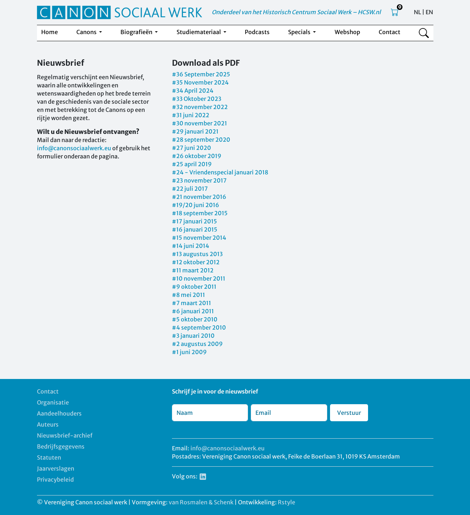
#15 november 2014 (199, 237)
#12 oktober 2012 (196, 262)
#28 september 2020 (201, 139)
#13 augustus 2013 (197, 254)
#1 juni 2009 (189, 352)
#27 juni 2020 (191, 147)
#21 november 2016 (199, 196)
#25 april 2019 (192, 164)
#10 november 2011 (198, 278)
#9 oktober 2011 (194, 286)
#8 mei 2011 (188, 294)
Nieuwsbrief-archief (64, 435)
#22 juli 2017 (190, 188)
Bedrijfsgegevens (61, 446)
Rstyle (286, 502)
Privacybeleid (55, 479)
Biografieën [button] (136, 32)
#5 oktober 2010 (194, 319)
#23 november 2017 (199, 180)
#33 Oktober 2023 (196, 98)
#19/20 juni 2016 (195, 204)
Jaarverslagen (55, 468)
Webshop (347, 32)
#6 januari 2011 (193, 311)
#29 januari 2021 (195, 131)
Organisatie (53, 402)
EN (429, 12)
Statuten (49, 457)
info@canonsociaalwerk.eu (74, 148)
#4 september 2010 (199, 327)
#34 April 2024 (193, 90)
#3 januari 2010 (193, 335)
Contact (389, 32)
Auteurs (48, 424)
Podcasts (257, 32)
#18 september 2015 (200, 213)
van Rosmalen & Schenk (201, 502)
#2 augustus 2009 (197, 343)
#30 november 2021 (199, 123)
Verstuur (349, 412)
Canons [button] (87, 32)
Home (49, 32)
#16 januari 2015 (194, 229)
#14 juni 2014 (190, 245)
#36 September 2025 (201, 74)
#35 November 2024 (200, 82)
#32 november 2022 (200, 106)
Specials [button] (300, 32)
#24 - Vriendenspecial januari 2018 (220, 172)
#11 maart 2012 (193, 270)
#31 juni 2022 (190, 115)
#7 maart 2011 (191, 303)
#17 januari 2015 (194, 221)
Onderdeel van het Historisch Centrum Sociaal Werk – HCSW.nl (296, 12)
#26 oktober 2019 (196, 155)
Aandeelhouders (59, 413)
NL (417, 12)
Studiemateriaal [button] (199, 32)
